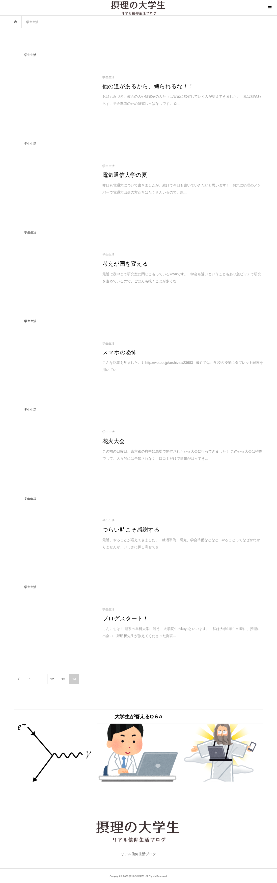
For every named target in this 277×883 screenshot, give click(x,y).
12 (52, 679)
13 (63, 679)
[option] (55, 753)
